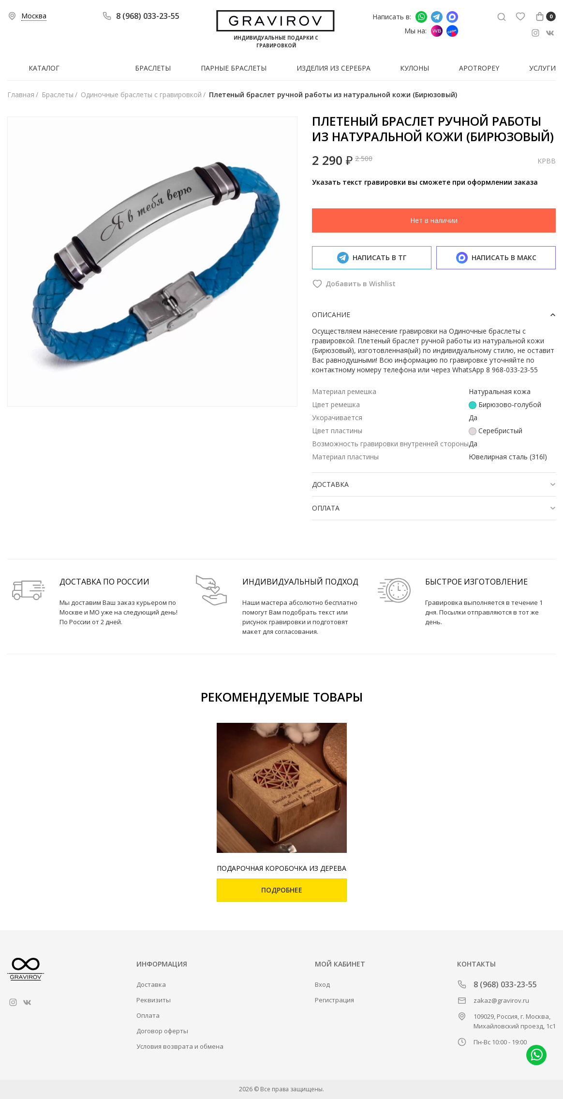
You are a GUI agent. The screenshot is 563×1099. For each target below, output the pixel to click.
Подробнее (281, 889)
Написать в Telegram (437, 17)
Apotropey (479, 68)
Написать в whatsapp (421, 17)
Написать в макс (496, 258)
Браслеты (153, 68)
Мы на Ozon (452, 31)
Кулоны (414, 68)
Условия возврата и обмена (179, 1046)
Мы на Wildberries (437, 31)
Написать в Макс (452, 17)
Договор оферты (162, 1030)
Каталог (44, 68)
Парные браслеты (234, 68)
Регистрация (334, 1000)
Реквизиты (153, 1000)
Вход (322, 984)
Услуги (542, 68)
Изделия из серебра (333, 68)
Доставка (151, 984)
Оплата (148, 1015)
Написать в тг (371, 258)
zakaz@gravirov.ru (501, 1000)
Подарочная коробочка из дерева (281, 868)
